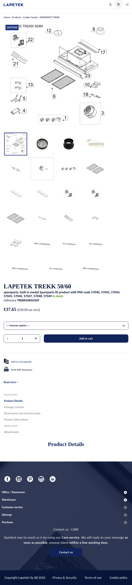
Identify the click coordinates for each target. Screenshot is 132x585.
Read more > (11, 382)
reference (10, 300)
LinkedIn (53, 479)
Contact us (66, 552)
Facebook (7, 479)
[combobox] (66, 326)
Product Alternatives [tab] (16, 419)
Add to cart (86, 338)
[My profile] (110, 4)
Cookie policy (118, 578)
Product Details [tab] (13, 401)
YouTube (19, 479)
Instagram (41, 479)
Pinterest (30, 479)
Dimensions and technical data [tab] (22, 413)
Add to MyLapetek (21, 361)
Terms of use (93, 578)
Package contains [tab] (14, 407)
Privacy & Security (64, 578)
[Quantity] (22, 338)
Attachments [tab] (11, 432)
